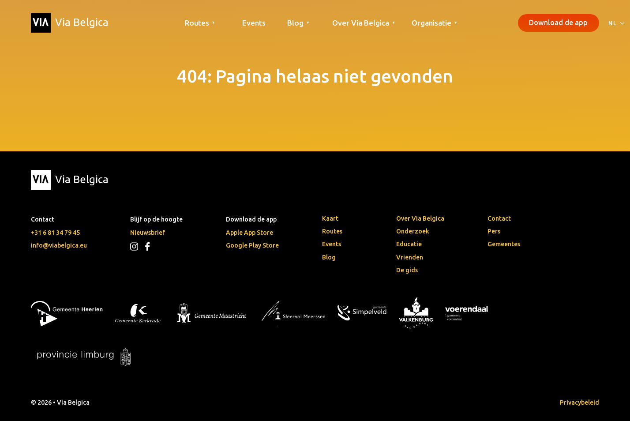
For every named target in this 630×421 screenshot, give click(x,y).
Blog (329, 257)
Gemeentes (504, 244)
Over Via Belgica (420, 218)
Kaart (330, 218)
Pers (494, 231)
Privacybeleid (579, 402)
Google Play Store (252, 245)
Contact (499, 218)
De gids (407, 270)
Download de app (558, 22)
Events (254, 23)
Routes (332, 231)
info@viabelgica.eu (59, 245)
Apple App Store (249, 232)
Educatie (409, 244)
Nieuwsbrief (147, 232)
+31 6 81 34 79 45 (55, 232)
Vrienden (409, 257)
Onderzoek (412, 231)
